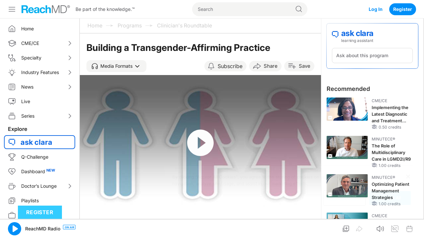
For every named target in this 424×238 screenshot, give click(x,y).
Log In (376, 9)
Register (402, 9)
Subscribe (230, 66)
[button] (116, 66)
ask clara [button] (36, 142)
